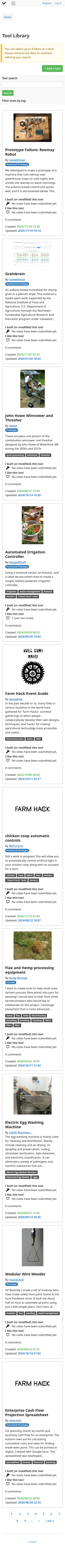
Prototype (12, 430)
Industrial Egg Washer (18, 1177)
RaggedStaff (17, 562)
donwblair (16, 699)
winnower (32, 455)
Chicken (11, 875)
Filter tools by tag (14, 101)
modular (11, 1313)
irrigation (11, 591)
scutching (12, 1020)
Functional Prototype (17, 164)
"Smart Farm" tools (28, 596)
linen (25, 1015)
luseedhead (17, 160)
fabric (48, 1020)
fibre (9, 1025)
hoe (21, 1313)
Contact (32, 1541)
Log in (58, 3)
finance (26, 1462)
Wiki (38, 738)
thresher (45, 455)
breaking (24, 1020)
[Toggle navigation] (13, 3)
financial (38, 1462)
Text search (9, 78)
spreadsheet (13, 1462)
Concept (11, 982)
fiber (17, 1025)
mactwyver (16, 1280)
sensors (11, 596)
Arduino (48, 591)
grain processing (15, 455)
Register (47, 3)
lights (29, 875)
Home (7, 17)
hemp (9, 1015)
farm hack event (15, 738)
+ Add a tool (52, 68)
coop (20, 875)
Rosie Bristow (18, 978)
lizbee (13, 426)
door (38, 875)
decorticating (39, 1015)
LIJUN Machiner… (20, 1132)
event (30, 738)
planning (50, 1462)
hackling (37, 1020)
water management (30, 591)
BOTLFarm (16, 846)
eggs (35, 1177)
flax (18, 1015)
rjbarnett (15, 1420)
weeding (30, 1313)
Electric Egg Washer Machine (21, 1172)
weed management (48, 1313)
